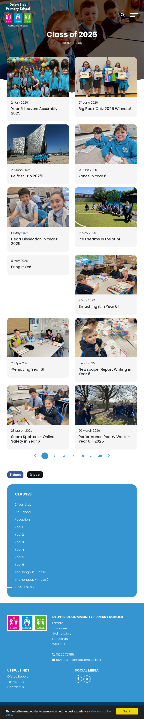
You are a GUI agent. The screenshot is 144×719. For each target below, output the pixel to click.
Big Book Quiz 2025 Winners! (105, 108)
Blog (79, 43)
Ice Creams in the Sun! (99, 239)
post (35, 475)
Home (66, 43)
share (15, 475)
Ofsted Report (17, 676)
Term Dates (15, 682)
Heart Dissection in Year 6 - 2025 (36, 241)
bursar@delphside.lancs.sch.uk (78, 660)
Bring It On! (21, 267)
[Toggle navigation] (134, 15)
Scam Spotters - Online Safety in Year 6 (32, 439)
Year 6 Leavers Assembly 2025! (34, 111)
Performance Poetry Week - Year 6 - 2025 (104, 439)
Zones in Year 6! (93, 176)
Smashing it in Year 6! (99, 306)
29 (100, 456)
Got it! (127, 711)
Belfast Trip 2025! (27, 176)
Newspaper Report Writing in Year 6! (105, 371)
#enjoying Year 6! (27, 369)
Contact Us (15, 687)
